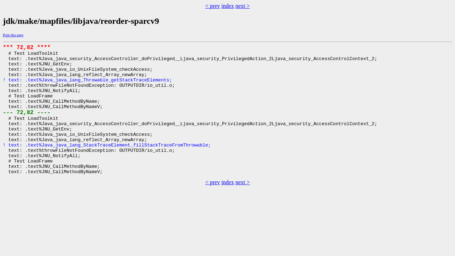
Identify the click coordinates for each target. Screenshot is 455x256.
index (227, 6)
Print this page (13, 35)
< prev (212, 6)
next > (242, 6)
